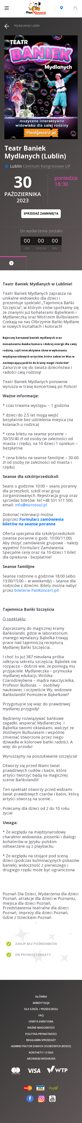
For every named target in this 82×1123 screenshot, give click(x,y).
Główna (41, 996)
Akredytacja (41, 1003)
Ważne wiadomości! (41, 1027)
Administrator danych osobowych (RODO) (41, 1046)
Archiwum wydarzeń (41, 1059)
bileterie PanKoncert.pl (36, 590)
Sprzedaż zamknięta (41, 213)
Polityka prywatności (41, 1034)
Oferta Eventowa (41, 1021)
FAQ (41, 1015)
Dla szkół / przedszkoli (41, 1009)
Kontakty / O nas (41, 1052)
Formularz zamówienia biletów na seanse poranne (33, 522)
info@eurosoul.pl (31, 504)
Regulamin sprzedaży (41, 1040)
